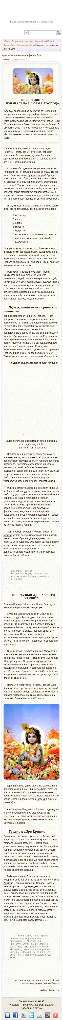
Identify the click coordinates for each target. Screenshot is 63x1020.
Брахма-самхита (25, 117)
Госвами (41, 799)
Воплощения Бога (17, 60)
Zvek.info (41, 447)
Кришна (37, 100)
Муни (46, 262)
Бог (47, 356)
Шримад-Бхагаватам (30, 920)
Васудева (10, 906)
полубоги (48, 620)
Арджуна (8, 883)
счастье (8, 535)
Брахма (14, 831)
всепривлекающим (34, 175)
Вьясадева (34, 595)
